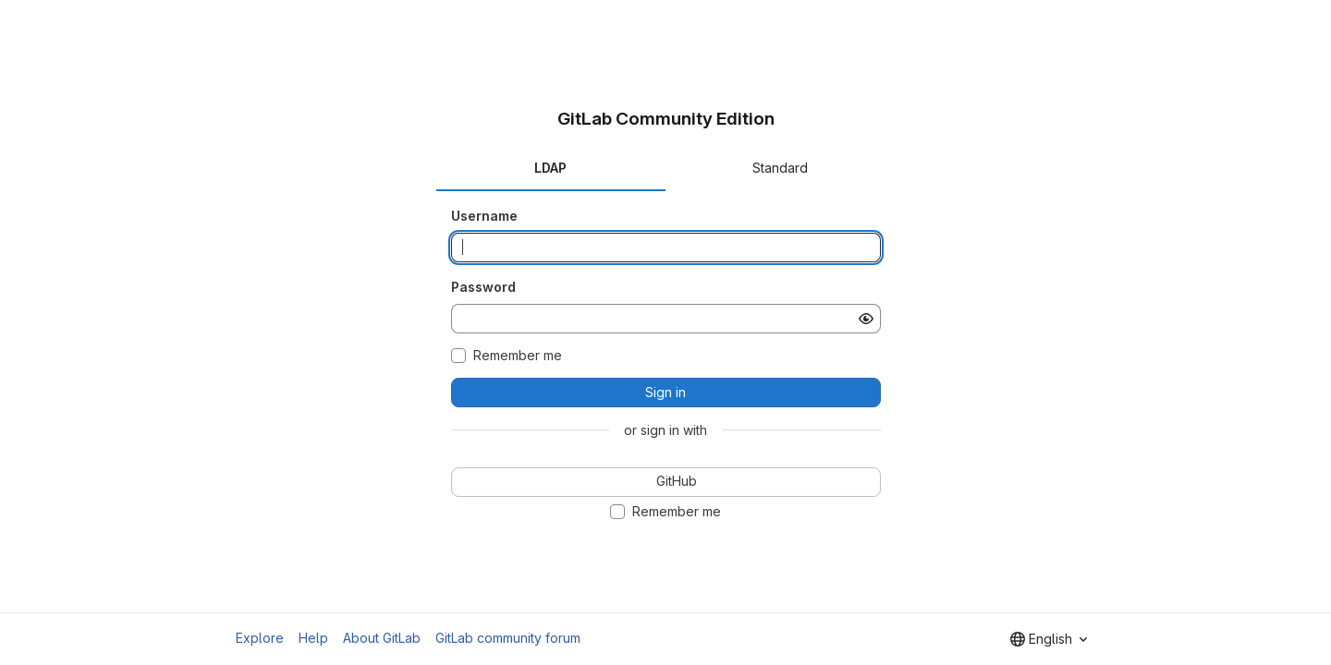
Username (484, 216)
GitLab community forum (507, 638)
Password (483, 287)
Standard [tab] (780, 167)
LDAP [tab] (550, 167)
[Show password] (866, 318)
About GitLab (382, 638)
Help (313, 638)
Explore (260, 638)
